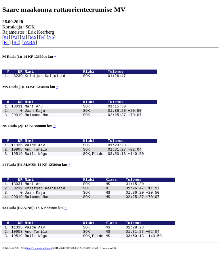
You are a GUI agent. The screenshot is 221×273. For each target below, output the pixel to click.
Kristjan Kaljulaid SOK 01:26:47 (75, 78)
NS (51, 37)
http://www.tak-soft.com (39, 268)
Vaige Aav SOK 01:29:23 (75, 154)
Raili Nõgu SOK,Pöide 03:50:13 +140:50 (84, 164)
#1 (6, 37)
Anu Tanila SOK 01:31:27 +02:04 (83, 159)
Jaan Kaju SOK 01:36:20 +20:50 (83, 116)
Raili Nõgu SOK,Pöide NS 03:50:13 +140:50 (93, 256)
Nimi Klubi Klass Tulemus (100, 192)
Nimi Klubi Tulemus (91, 73)
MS (33, 37)
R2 (16, 42)
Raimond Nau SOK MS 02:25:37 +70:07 (92, 213)
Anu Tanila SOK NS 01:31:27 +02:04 (92, 251)
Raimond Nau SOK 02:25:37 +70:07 (83, 121)
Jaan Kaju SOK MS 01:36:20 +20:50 (92, 207)
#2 (15, 37)
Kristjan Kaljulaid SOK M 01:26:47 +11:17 (92, 202)
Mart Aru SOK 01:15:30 (75, 111)
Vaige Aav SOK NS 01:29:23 (84, 246)
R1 (6, 42)
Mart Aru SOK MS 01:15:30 (84, 197)
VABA (29, 42)
